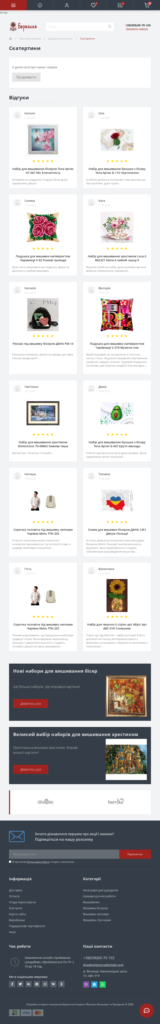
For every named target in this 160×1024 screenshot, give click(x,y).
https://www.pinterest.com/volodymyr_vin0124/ (36, 984)
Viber (86, 984)
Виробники (17, 920)
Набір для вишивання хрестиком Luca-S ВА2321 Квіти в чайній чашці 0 (117, 258)
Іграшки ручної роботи (99, 896)
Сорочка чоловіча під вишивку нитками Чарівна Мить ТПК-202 (43, 531)
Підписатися (135, 854)
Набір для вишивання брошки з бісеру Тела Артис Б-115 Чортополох (117, 171)
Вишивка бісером (95, 908)
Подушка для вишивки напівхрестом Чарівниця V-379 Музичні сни (117, 345)
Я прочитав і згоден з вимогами (43, 862)
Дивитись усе (30, 703)
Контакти (15, 908)
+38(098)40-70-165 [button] (99, 958)
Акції (12, 932)
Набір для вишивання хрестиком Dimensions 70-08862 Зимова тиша (43, 444)
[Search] (109, 27)
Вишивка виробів (30, 38)
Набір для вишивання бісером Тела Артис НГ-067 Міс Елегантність (43, 171)
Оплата (14, 896)
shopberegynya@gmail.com (103, 965)
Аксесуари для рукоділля (100, 890)
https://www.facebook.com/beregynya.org (12, 984)
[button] (66, 5)
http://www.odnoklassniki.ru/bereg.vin (62, 984)
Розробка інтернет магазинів (44, 1004)
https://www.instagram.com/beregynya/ (45, 984)
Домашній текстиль (61, 38)
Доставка (15, 890)
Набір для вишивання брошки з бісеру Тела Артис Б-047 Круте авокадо (117, 444)
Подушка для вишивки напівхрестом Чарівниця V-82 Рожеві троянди (43, 258)
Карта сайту (17, 914)
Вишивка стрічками (97, 920)
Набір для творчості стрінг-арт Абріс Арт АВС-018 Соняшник (117, 626)
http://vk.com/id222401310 (53, 984)
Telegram (94, 984)
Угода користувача (38, 862)
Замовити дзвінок (137, 28)
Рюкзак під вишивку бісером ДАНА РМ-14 (43, 344)
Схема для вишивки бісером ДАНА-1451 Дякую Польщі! (117, 531)
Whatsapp (102, 984)
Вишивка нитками (96, 914)
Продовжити (26, 77)
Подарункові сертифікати (27, 926)
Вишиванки (91, 902)
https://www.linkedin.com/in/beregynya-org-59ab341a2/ (28, 984)
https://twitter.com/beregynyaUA (20, 984)
